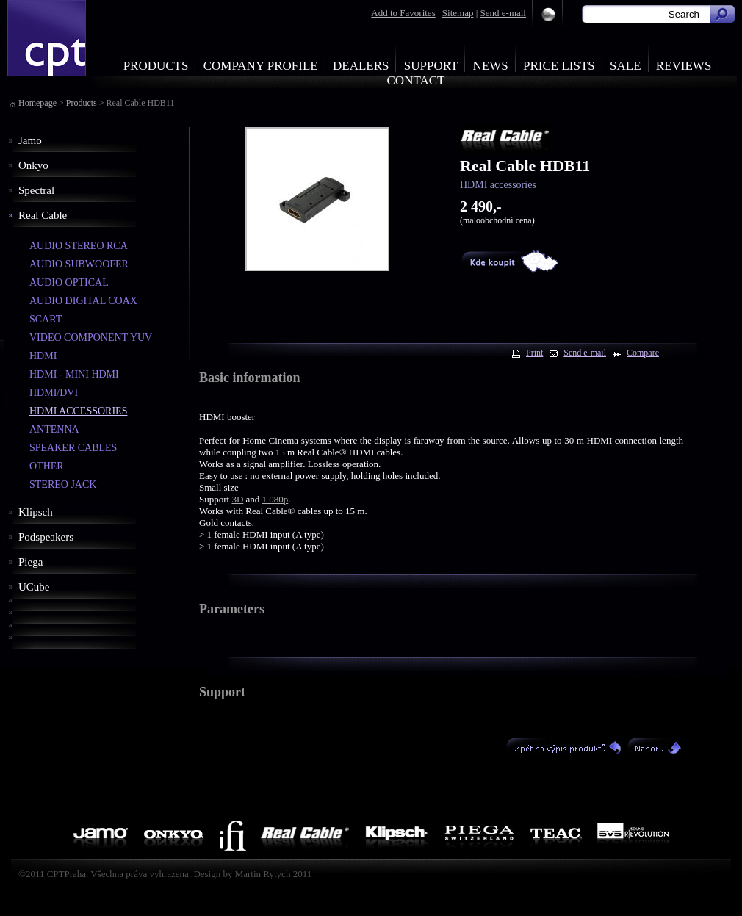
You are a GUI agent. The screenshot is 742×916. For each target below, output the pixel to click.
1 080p (275, 499)
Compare (643, 352)
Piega (30, 562)
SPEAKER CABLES (73, 447)
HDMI (43, 355)
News (490, 66)
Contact (416, 80)
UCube (34, 587)
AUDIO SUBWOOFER (79, 264)
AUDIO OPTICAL (69, 282)
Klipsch (35, 512)
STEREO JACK (62, 484)
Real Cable (42, 215)
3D (237, 499)
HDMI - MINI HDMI (74, 374)
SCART (45, 319)
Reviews (684, 66)
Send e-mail (503, 12)
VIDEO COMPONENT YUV (90, 337)
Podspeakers (45, 537)
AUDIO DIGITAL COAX (83, 300)
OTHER (46, 466)
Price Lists (559, 66)
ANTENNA (54, 429)
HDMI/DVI (53, 392)
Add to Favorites (403, 12)
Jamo (30, 140)
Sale (625, 66)
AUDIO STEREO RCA (78, 245)
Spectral (36, 190)
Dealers (361, 66)
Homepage (37, 103)
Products (156, 66)
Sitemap (458, 12)
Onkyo (33, 165)
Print (534, 352)
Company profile (260, 66)
